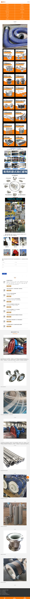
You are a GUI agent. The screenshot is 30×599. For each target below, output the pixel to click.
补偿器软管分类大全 (22, 19)
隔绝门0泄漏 (7, 12)
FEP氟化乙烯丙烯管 (15, 417)
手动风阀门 (7, 4)
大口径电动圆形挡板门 (15, 445)
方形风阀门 (7, 6)
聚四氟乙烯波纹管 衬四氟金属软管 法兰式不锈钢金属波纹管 (14, 319)
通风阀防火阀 (7, 19)
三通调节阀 (7, 14)
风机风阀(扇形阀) (22, 9)
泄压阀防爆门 (22, 12)
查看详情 (9, 290)
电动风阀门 (22, 6)
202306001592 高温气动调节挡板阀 (11, 293)
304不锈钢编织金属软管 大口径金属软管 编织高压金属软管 (14, 324)
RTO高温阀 (7, 9)
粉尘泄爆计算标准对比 (9, 280)
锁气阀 (22, 17)
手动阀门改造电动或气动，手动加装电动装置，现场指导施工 (14, 288)
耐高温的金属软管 (15, 473)
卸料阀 (7, 17)
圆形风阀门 (22, 4)
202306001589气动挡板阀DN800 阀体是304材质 (13, 304)
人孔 (22, 14)
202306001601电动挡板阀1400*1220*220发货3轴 (13, 309)
